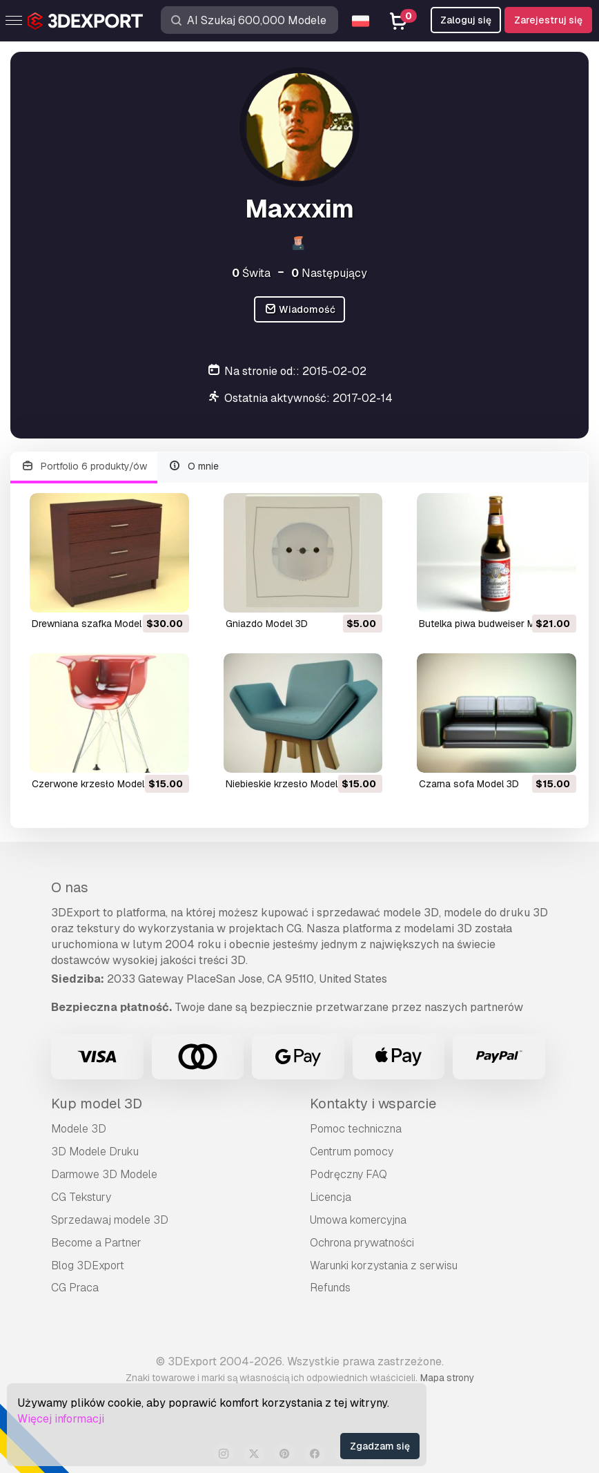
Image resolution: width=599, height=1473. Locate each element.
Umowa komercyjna (358, 1220)
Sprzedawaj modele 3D (109, 1220)
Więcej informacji (60, 1419)
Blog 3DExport (87, 1265)
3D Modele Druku (95, 1151)
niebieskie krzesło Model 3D (289, 784)
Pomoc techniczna (356, 1128)
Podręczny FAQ (348, 1174)
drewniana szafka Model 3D (94, 623)
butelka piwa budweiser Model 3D (494, 623)
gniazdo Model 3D (267, 623)
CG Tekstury (81, 1197)
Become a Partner (96, 1242)
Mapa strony (447, 1377)
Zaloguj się (465, 20)
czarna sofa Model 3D (469, 784)
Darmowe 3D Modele (104, 1174)
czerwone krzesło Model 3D (95, 784)
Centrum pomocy (351, 1151)
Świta (251, 273)
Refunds (330, 1287)
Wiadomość (300, 309)
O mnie (193, 466)
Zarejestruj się (548, 20)
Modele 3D (78, 1128)
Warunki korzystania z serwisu (384, 1265)
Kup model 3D (96, 1104)
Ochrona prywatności (362, 1242)
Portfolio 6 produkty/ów (84, 466)
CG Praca (75, 1287)
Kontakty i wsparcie (373, 1104)
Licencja (330, 1197)
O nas (69, 887)
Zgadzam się (380, 1446)
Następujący (329, 273)
